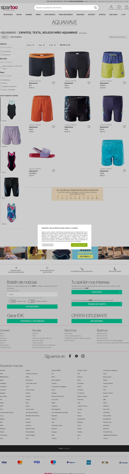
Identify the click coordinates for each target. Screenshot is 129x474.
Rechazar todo (47, 245)
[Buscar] (95, 7)
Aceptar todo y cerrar (79, 245)
